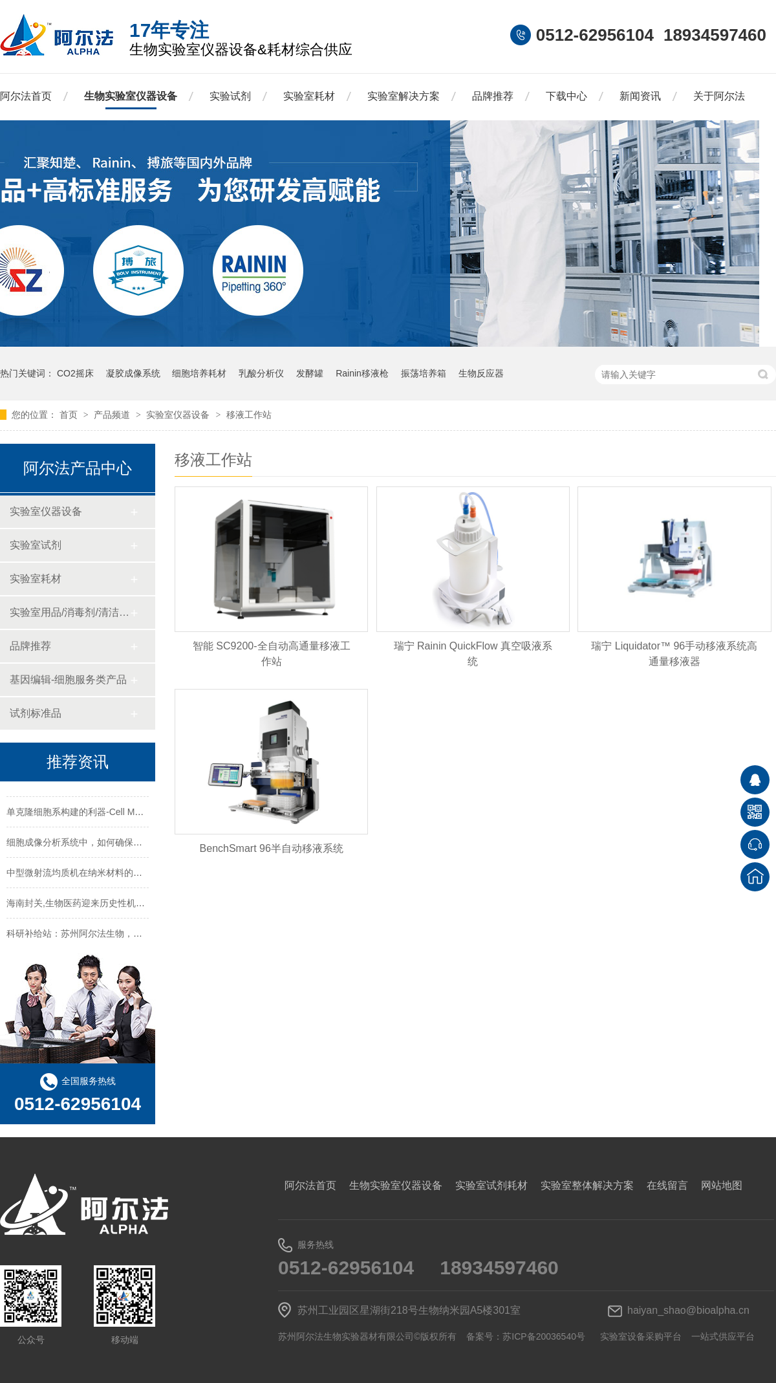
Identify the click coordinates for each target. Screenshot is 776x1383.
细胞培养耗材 (199, 373)
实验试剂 (230, 96)
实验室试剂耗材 (491, 1185)
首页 (69, 414)
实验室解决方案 (403, 96)
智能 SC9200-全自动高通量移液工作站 (271, 653)
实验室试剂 (35, 544)
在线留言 (667, 1185)
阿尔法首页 (26, 96)
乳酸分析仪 (261, 373)
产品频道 (113, 414)
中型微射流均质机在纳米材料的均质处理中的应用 (106, 880)
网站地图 (721, 1185)
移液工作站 (249, 414)
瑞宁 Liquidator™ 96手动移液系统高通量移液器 (674, 653)
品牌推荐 (492, 96)
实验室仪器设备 (179, 414)
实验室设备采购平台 (641, 1336)
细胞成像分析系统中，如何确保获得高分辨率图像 (106, 850)
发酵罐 (309, 373)
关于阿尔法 (719, 96)
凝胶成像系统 (133, 373)
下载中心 (566, 96)
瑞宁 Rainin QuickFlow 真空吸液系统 (473, 653)
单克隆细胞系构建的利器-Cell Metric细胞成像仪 (101, 819)
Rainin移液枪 (362, 373)
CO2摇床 (75, 373)
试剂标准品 (35, 713)
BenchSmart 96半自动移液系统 (271, 848)
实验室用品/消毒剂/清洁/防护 (69, 612)
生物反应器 (481, 373)
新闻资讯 (640, 96)
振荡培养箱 (423, 373)
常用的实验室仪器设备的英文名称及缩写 (87, 789)
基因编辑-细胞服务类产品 (68, 679)
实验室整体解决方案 (587, 1185)
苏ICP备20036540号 (543, 1336)
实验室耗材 (309, 96)
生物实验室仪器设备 (130, 96)
